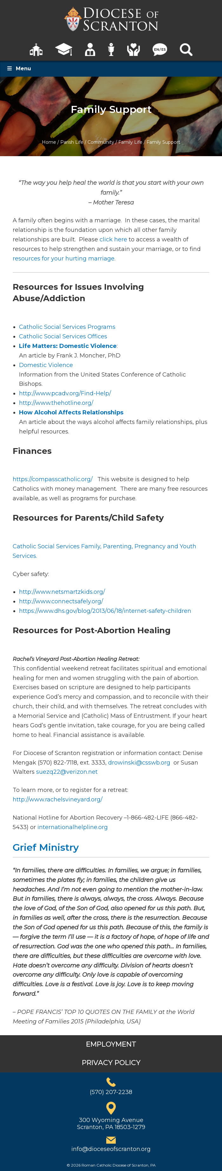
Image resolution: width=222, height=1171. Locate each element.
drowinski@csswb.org (139, 762)
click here (113, 239)
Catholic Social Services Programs (67, 326)
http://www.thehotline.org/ (56, 402)
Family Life (130, 142)
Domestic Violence (46, 365)
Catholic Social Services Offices (63, 336)
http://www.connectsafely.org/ (61, 601)
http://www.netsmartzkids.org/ (62, 591)
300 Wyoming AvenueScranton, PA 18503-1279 (111, 1124)
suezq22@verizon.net (67, 771)
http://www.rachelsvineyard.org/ (57, 799)
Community (101, 142)
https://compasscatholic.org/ (53, 479)
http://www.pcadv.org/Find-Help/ (65, 393)
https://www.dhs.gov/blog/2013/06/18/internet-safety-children (105, 610)
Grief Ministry (46, 847)
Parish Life (71, 142)
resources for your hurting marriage (63, 258)
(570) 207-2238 (111, 1092)
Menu (18, 69)
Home (49, 142)
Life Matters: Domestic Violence (68, 346)
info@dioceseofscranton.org (111, 1149)
